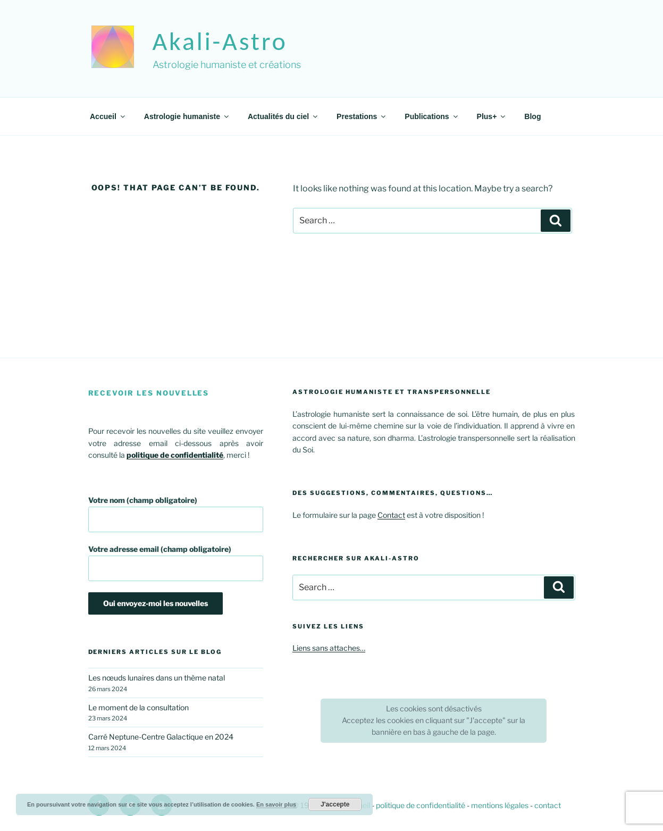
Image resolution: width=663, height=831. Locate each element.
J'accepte (335, 804)
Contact (391, 514)
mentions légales (499, 805)
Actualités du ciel (283, 116)
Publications (432, 116)
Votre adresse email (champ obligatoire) (176, 562)
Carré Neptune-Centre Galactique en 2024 (160, 736)
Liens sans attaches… (328, 647)
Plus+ (492, 116)
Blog (532, 116)
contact (547, 805)
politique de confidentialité (420, 805)
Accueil (108, 116)
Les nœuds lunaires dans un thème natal (156, 677)
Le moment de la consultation (138, 707)
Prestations (362, 116)
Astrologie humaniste (187, 116)
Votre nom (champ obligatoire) (176, 514)
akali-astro (220, 41)
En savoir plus (276, 804)
